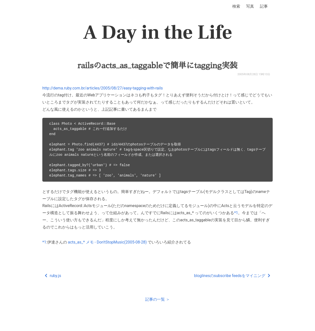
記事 (264, 6)
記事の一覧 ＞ (157, 299)
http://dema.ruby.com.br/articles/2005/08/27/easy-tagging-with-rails (102, 88)
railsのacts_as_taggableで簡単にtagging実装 (157, 66)
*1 (236, 212)
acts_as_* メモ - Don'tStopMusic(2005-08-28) (107, 242)
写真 (250, 6)
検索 (236, 6)
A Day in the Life (157, 32)
